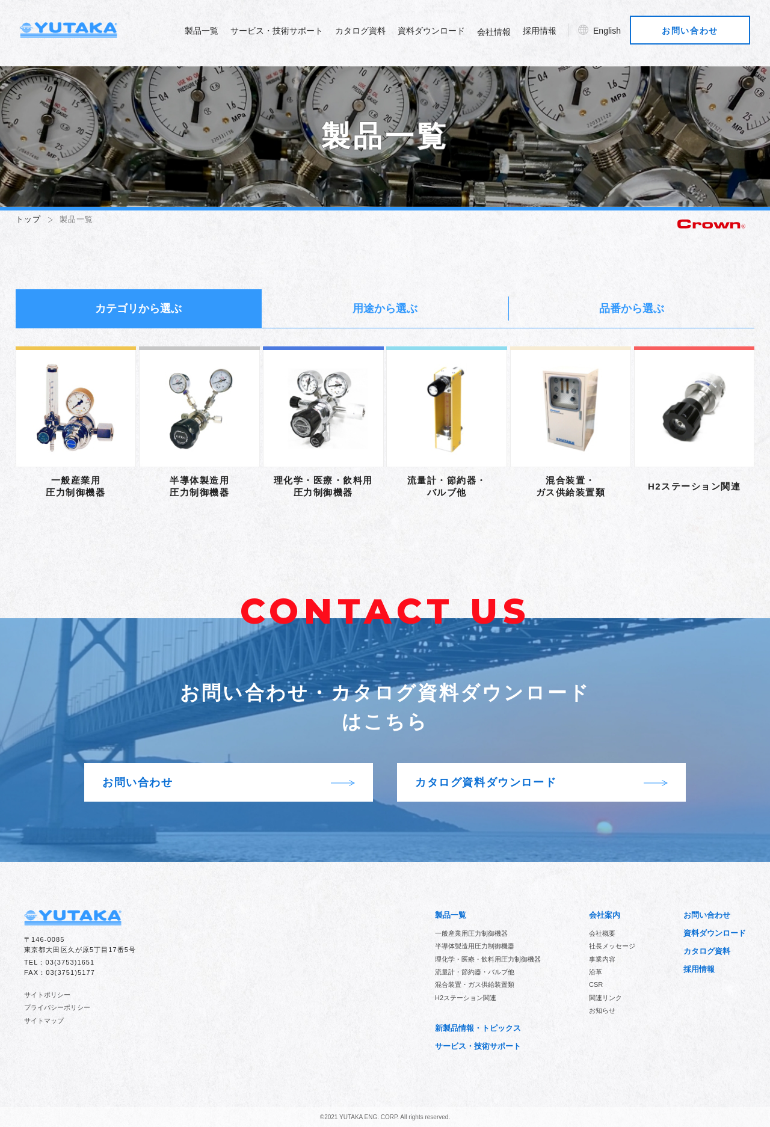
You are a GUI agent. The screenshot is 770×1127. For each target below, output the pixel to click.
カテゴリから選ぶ (138, 308)
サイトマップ (44, 1020)
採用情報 (544, 33)
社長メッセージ (612, 946)
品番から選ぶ (631, 308)
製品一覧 (206, 33)
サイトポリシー (47, 994)
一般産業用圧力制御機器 (471, 933)
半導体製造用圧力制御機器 (474, 946)
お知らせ (602, 1010)
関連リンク (605, 997)
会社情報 (498, 35)
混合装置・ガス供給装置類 (474, 984)
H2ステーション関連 (465, 997)
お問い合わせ (695, 33)
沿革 (595, 971)
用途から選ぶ (385, 308)
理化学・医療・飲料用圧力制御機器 (488, 959)
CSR (596, 984)
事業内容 (602, 959)
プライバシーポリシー (57, 1007)
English (611, 33)
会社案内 (604, 915)
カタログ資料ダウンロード (541, 783)
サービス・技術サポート (281, 33)
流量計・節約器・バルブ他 (474, 971)
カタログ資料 (364, 33)
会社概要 (602, 933)
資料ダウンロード (435, 33)
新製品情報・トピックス (478, 1028)
